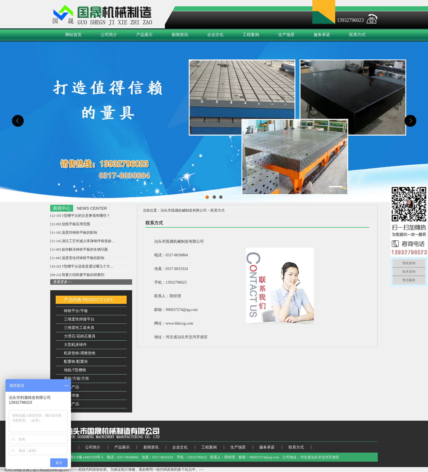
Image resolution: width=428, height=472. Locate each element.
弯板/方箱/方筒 (76, 378)
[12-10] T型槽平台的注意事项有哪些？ (80, 215)
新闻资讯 (180, 34)
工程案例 (251, 34)
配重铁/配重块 (76, 362)
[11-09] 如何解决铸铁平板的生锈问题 (79, 249)
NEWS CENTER (92, 208)
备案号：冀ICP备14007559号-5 (79, 457)
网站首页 (73, 34)
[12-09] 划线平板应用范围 (70, 224)
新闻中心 (61, 208)
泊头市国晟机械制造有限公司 (183, 210)
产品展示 (144, 34)
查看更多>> (62, 282)
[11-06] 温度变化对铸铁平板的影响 (77, 258)
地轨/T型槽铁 (75, 370)
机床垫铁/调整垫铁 (80, 353)
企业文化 (215, 34)
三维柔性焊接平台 (79, 319)
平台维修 (71, 395)
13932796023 (350, 20)
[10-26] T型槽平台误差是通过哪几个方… (82, 266)
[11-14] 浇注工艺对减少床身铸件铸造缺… (82, 241)
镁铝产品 (71, 387)
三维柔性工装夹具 (79, 328)
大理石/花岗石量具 (80, 336)
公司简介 (109, 34)
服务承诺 (322, 34)
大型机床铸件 (75, 345)
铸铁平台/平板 (76, 311)
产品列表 (72, 299)
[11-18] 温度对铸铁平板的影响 (73, 232)
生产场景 (286, 34)
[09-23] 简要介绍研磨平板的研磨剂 (77, 275)
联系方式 (357, 34)
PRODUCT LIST (97, 299)
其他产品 (71, 404)
